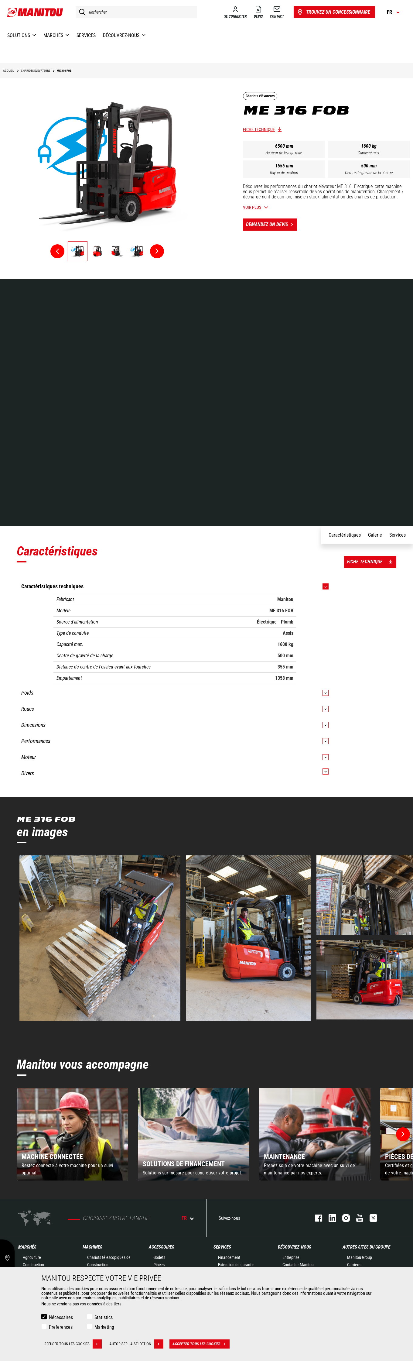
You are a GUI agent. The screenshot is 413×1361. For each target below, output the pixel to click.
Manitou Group (359, 1257)
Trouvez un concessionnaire (333, 12)
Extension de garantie (236, 1264)
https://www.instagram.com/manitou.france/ (343, 1218)
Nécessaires (61, 1317)
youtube (357, 1218)
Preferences (61, 1327)
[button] (403, 1134)
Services (222, 1247)
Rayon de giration (284, 172)
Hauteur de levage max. (284, 153)
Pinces (159, 1264)
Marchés (27, 1247)
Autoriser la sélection (136, 1344)
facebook (316, 1218)
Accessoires (161, 1247)
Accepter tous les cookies (201, 1344)
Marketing (104, 1327)
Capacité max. (369, 153)
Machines (92, 1247)
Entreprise (290, 1257)
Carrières (354, 1264)
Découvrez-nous (294, 1247)
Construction (33, 1264)
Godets (159, 1257)
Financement (229, 1257)
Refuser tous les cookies (73, 1344)
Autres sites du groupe (366, 1247)
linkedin (329, 1218)
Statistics (103, 1317)
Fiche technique (259, 129)
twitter (370, 1218)
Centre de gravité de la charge (369, 172)
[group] (72, 1134)
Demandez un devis (271, 224)
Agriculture (32, 1257)
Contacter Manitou (298, 1264)
